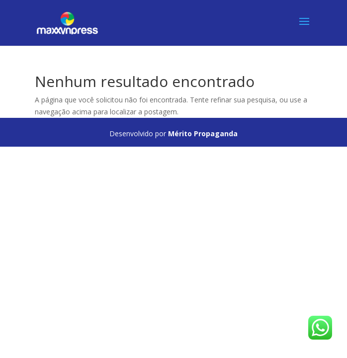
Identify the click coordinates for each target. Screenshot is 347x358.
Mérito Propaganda (203, 133)
